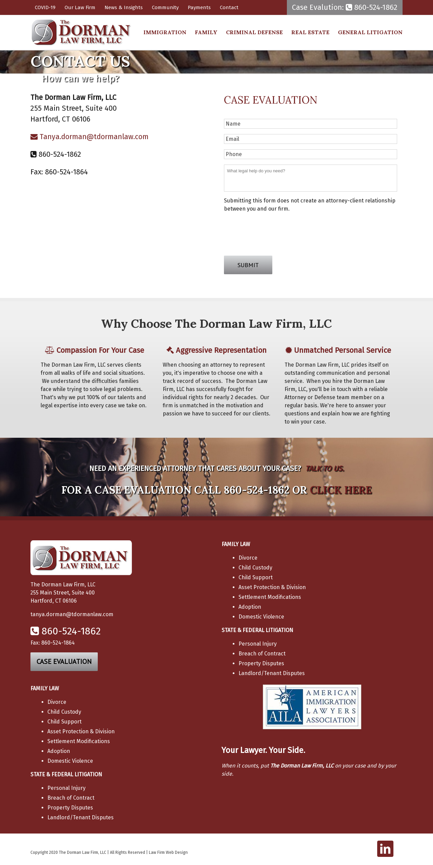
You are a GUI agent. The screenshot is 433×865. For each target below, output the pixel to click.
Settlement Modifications (269, 597)
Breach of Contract (262, 653)
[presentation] (275, 231)
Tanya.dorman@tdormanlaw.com (89, 136)
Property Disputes (261, 663)
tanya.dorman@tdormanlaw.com (71, 614)
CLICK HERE (341, 489)
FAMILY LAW (236, 544)
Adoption (249, 607)
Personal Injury (257, 644)
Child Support (255, 577)
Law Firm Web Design (168, 852)
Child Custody (255, 567)
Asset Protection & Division (272, 587)
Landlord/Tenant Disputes (271, 673)
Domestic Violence (261, 616)
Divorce (247, 558)
